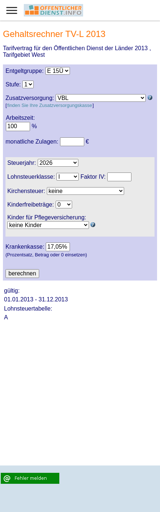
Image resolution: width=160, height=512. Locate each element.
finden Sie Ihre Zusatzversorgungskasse (49, 105)
